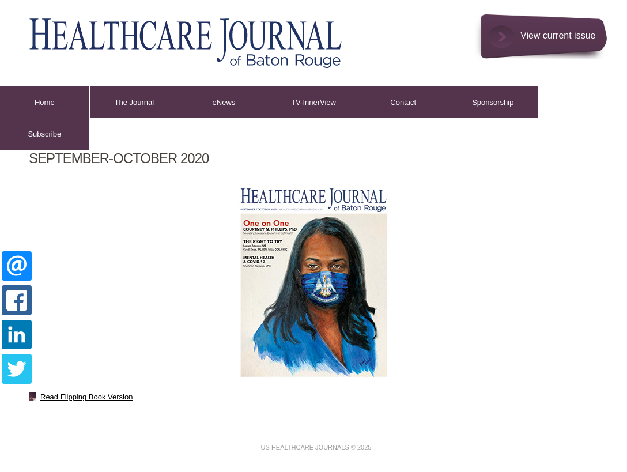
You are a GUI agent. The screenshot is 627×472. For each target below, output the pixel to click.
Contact (403, 102)
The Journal (134, 102)
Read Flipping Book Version (86, 396)
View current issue (557, 35)
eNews (224, 102)
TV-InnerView (313, 102)
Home (45, 102)
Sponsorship (492, 102)
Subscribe (44, 134)
